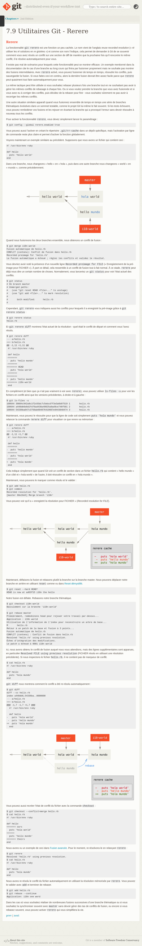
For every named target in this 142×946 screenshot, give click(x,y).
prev (9, 915)
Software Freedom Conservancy (122, 940)
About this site (17, 940)
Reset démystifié (73, 583)
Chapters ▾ (12, 18)
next (16, 915)
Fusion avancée (58, 848)
